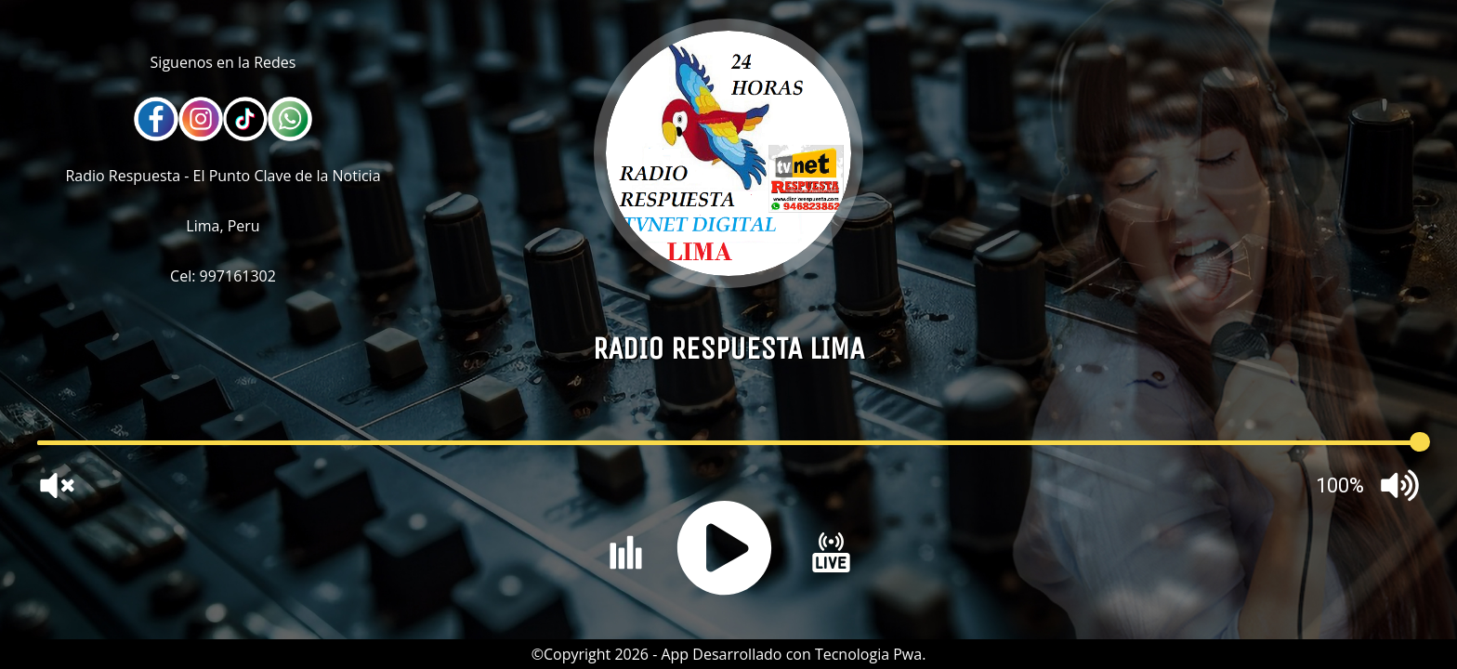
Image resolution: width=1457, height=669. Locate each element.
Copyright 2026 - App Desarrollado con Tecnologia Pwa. (734, 654)
